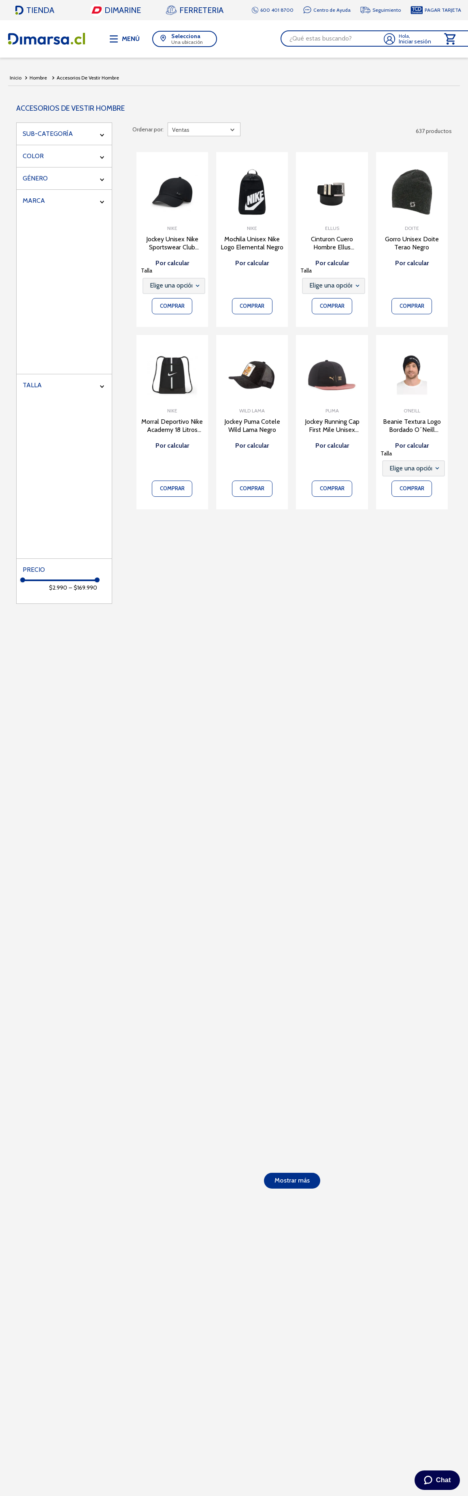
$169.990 (83, 587)
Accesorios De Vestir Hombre (88, 77)
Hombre (38, 77)
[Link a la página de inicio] (15, 77)
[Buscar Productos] (399, 38)
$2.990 (58, 587)
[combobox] (275, 38)
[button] (107, 38)
